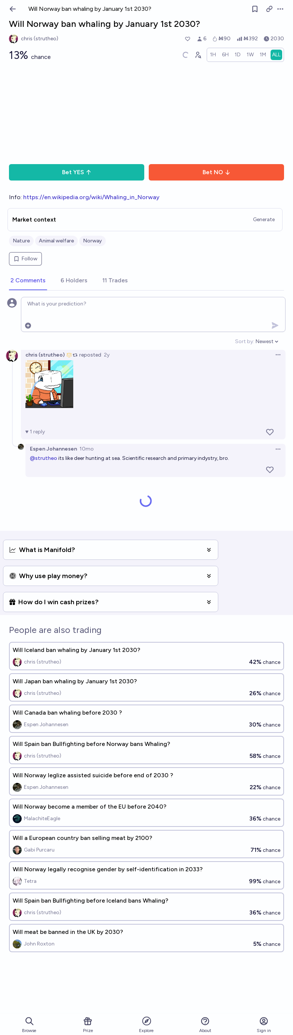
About (205, 1024)
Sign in (264, 1024)
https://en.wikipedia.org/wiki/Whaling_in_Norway (91, 197)
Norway (92, 241)
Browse (29, 1024)
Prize (88, 1024)
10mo (87, 449)
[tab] (28, 281)
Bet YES (77, 172)
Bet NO (217, 172)
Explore (146, 1024)
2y (107, 355)
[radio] (213, 55)
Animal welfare (56, 241)
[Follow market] (254, 9)
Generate (264, 219)
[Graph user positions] (197, 55)
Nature (21, 241)
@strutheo (43, 458)
